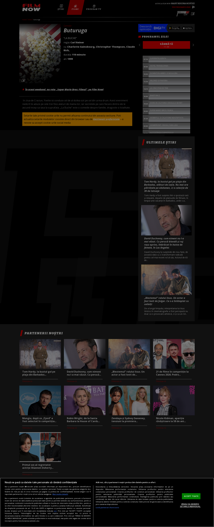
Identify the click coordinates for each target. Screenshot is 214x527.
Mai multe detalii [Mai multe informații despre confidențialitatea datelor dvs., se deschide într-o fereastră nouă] (60, 494)
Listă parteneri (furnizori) (107, 507)
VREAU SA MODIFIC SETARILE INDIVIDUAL (190, 505)
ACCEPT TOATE (191, 496)
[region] (107, 502)
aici (55, 511)
